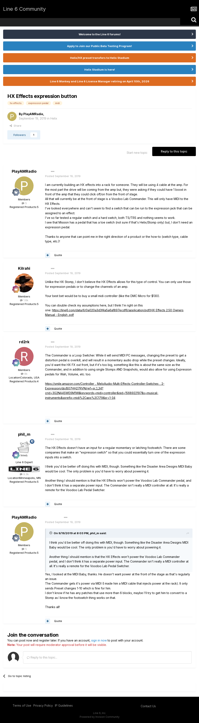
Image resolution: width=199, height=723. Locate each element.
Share (15, 125)
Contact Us (148, 706)
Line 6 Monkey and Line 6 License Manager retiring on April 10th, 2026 (99, 81)
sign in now (99, 640)
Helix (53, 118)
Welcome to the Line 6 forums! (100, 34)
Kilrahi (24, 268)
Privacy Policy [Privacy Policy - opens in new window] (43, 705)
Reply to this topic (174, 151)
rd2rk (24, 342)
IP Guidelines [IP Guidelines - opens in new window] (64, 705)
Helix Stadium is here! (99, 69)
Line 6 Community (24, 9)
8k (24, 373)
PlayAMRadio (33, 114)
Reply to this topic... (42, 657)
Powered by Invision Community (100, 716)
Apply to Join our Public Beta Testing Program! (99, 46)
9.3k (24, 474)
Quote (58, 255)
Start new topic (137, 152)
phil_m (24, 434)
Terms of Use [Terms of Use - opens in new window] (22, 705)
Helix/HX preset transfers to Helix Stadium (99, 57)
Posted (63, 176)
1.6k (24, 300)
